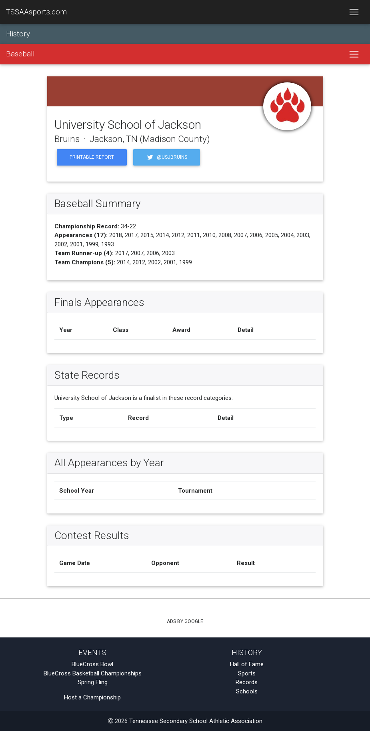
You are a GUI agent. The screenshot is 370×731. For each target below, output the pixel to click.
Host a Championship (92, 697)
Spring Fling (93, 682)
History (18, 34)
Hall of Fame (247, 664)
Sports (247, 673)
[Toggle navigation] (354, 12)
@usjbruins (166, 157)
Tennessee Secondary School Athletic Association (195, 721)
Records (247, 682)
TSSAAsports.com (36, 12)
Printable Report (92, 157)
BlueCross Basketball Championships (93, 673)
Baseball (20, 54)
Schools (247, 691)
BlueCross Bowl (92, 664)
